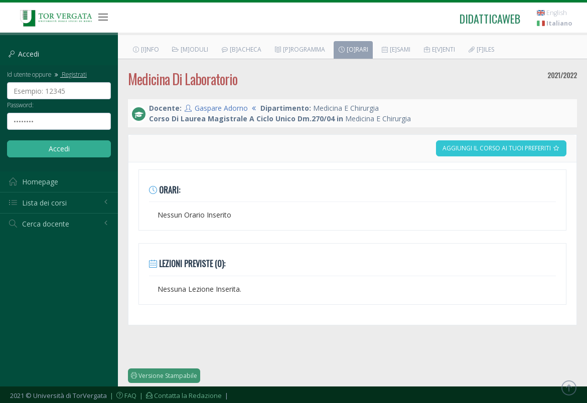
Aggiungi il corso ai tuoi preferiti (501, 148)
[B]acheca (241, 49)
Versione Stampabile (164, 375)
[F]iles (481, 49)
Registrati (70, 74)
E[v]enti (439, 49)
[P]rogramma (299, 49)
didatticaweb (490, 19)
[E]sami (395, 49)
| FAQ (122, 395)
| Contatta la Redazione (180, 395)
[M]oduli (190, 49)
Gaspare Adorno (221, 108)
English (552, 13)
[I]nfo (145, 49)
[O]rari (353, 49)
